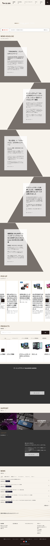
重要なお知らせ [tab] (7, 476)
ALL (5, 338)
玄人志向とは (20, 2)
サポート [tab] (32, 476)
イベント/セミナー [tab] (21, 476)
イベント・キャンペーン (28, 2)
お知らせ (41, 2)
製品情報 (14, 2)
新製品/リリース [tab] (13, 476)
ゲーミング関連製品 (34, 338)
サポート (36, 2)
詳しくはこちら (11, 72)
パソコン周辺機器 (25, 338)
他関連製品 (44, 338)
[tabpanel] (25, 492)
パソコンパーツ (15, 338)
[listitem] (46, 505)
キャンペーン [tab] (28, 476)
